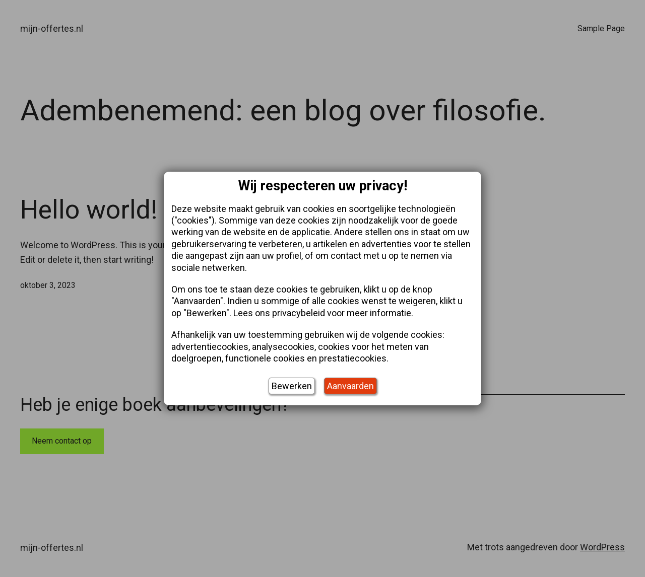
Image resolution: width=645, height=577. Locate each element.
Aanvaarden (350, 386)
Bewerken (292, 386)
